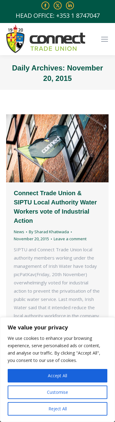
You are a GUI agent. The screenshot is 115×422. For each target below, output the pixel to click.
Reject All (57, 409)
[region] (57, 369)
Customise (57, 392)
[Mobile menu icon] (104, 39)
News (19, 231)
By (49, 231)
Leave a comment (70, 238)
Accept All (57, 375)
